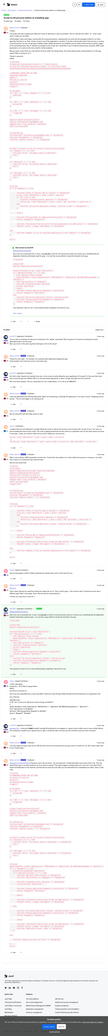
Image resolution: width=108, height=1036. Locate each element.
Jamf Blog (8, 1009)
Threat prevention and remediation (67, 1009)
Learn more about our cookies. (92, 1022)
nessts (12, 570)
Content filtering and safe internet (66, 1012)
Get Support (12, 10)
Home (4, 10)
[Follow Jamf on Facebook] (22, 988)
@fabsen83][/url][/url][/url (22, 251)
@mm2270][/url (24, 763)
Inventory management (34, 1012)
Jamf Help (8, 999)
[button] (4, 5)
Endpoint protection (62, 1006)
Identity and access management (66, 1002)
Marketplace (9, 1012)
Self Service (59, 999)
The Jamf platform (32, 999)
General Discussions (25, 10)
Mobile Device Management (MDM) (38, 1006)
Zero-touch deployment (34, 1002)
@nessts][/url (14, 728)
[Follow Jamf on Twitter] (6, 988)
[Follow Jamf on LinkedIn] (10, 988)
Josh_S (12, 426)
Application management (34, 1009)
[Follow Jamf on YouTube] (14, 987)
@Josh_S (13, 588)
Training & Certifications (13, 1002)
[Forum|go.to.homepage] (12, 4)
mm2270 (13, 336)
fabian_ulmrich (15, 28)
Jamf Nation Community (13, 1006)
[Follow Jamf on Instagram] (18, 988)
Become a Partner (11, 1016)
